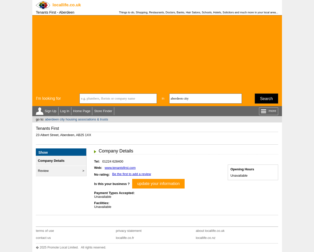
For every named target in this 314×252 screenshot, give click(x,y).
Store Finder (103, 111)
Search (266, 99)
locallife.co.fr (125, 238)
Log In (64, 111)
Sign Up (50, 111)
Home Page (82, 111)
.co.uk (66, 5)
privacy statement (128, 231)
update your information (158, 183)
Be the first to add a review (131, 174)
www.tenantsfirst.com (120, 168)
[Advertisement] (157, 53)
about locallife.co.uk (210, 231)
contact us (43, 238)
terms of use (45, 231)
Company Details (51, 161)
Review (43, 171)
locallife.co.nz (205, 238)
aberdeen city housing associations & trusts (76, 119)
